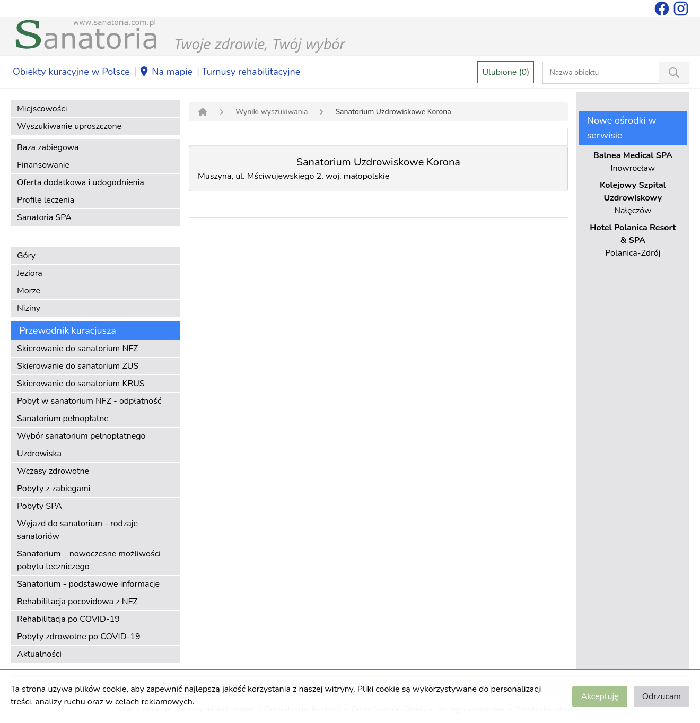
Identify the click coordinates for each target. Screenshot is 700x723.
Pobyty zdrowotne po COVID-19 (79, 636)
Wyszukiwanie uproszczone (69, 126)
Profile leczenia (45, 200)
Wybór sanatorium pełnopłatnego (81, 436)
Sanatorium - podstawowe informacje (88, 584)
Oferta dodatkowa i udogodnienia (80, 182)
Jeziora (29, 273)
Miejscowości (42, 109)
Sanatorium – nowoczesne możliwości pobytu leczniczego (89, 560)
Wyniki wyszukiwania (271, 112)
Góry (26, 256)
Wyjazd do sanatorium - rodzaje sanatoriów (77, 530)
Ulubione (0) (505, 72)
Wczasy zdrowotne (53, 471)
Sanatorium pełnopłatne (63, 418)
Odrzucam (661, 696)
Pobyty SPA (39, 506)
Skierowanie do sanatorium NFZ (77, 348)
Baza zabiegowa (48, 147)
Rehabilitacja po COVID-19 (68, 619)
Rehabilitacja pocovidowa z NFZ (77, 601)
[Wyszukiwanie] (674, 73)
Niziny (28, 308)
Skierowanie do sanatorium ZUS (77, 366)
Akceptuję (599, 696)
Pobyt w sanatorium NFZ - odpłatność (89, 401)
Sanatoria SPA (44, 217)
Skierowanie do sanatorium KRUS (81, 383)
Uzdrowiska (39, 453)
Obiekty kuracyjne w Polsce (71, 71)
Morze (28, 291)
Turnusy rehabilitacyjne (251, 71)
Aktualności (39, 654)
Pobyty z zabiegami (53, 488)
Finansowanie (43, 165)
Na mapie (165, 72)
